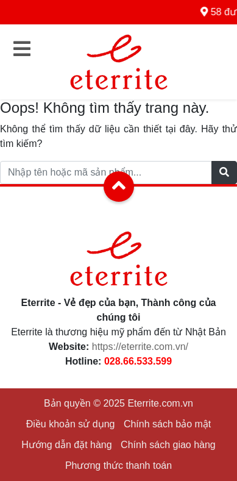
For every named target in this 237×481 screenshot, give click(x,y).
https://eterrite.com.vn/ (140, 346)
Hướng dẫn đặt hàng (66, 445)
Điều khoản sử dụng (70, 424)
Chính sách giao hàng (168, 445)
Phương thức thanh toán (118, 465)
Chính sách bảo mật (167, 424)
